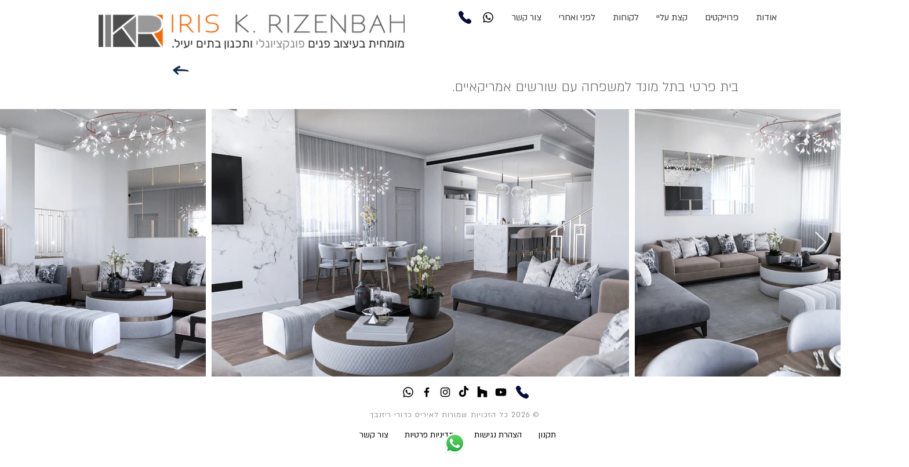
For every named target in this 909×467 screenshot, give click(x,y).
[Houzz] (482, 392)
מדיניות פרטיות (429, 434)
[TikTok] (463, 392)
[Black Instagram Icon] (445, 392)
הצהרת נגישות (498, 434)
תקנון (548, 434)
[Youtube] (501, 392)
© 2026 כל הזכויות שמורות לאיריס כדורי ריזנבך (454, 414)
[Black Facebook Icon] (426, 392)
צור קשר (382, 434)
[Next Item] (820, 242)
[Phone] (465, 17)
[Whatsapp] (488, 17)
